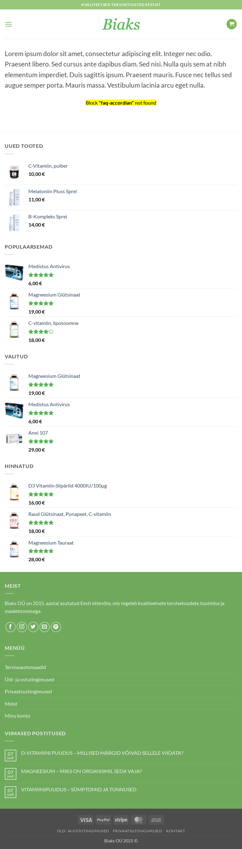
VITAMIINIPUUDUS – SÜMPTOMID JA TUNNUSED (78, 789)
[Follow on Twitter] (33, 627)
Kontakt (175, 831)
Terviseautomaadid (25, 667)
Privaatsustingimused (28, 691)
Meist (11, 704)
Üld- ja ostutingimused (29, 679)
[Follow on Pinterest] (56, 627)
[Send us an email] (44, 627)
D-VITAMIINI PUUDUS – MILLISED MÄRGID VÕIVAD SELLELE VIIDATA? (102, 753)
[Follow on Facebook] (10, 627)
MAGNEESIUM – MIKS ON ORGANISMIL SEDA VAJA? (81, 771)
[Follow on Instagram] (22, 627)
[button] (8, 24)
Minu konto (17, 716)
